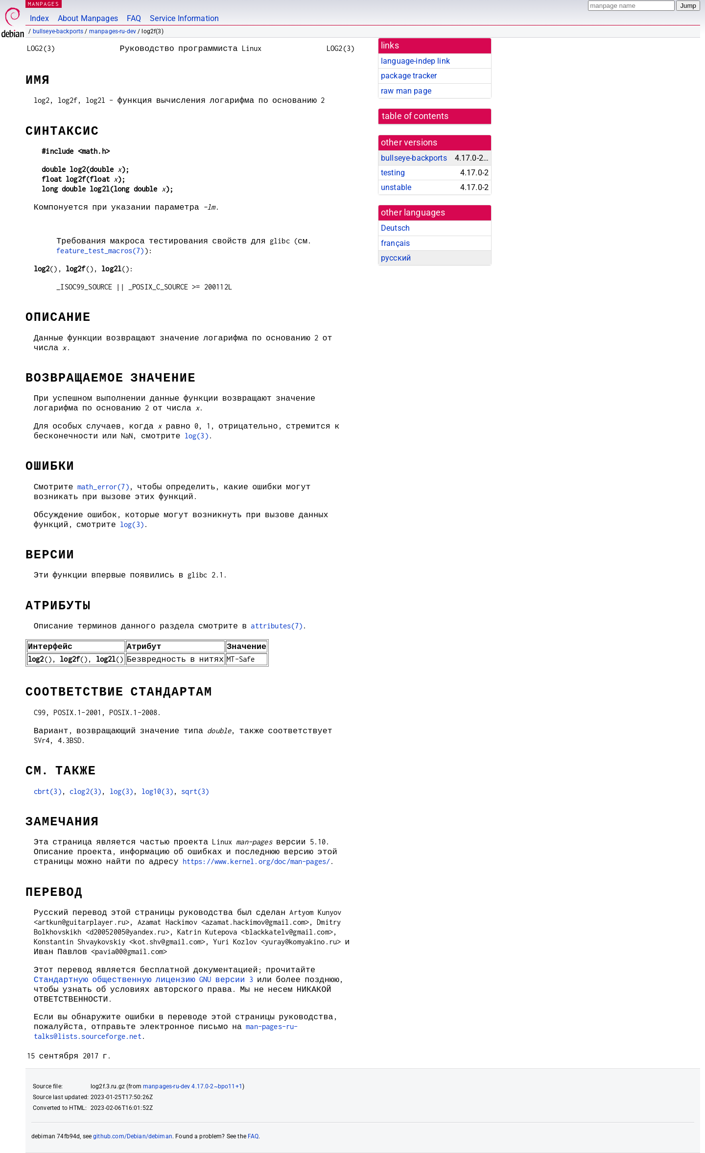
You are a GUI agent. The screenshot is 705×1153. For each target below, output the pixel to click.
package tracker (409, 75)
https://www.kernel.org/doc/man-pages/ (256, 861)
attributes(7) (277, 626)
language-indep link (415, 61)
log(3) (197, 436)
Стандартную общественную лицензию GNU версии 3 (143, 979)
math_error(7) (103, 486)
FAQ (134, 18)
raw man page (406, 91)
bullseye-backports (58, 31)
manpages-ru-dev (112, 31)
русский (396, 258)
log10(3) (157, 791)
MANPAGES (43, 3)
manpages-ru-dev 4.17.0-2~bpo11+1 (192, 1086)
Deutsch (395, 228)
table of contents (415, 116)
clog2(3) (85, 791)
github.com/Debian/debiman (132, 1136)
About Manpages (88, 18)
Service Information (184, 18)
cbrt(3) (48, 791)
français (395, 243)
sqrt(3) (195, 791)
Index (39, 18)
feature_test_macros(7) (100, 250)
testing (393, 172)
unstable (396, 187)
